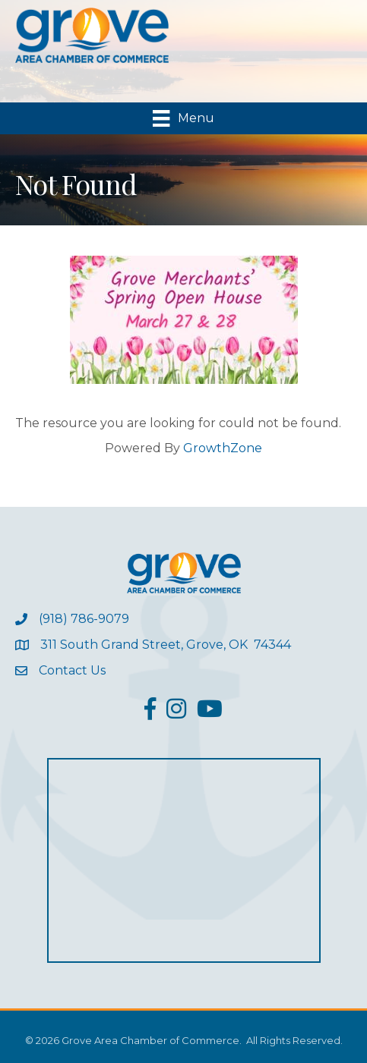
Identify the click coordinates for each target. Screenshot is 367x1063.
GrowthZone (222, 448)
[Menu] (183, 118)
